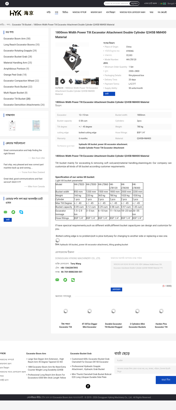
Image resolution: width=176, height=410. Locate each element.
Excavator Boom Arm (15, 38)
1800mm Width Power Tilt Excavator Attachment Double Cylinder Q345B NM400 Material (76, 91)
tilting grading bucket (118, 244)
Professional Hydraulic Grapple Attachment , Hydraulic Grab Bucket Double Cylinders (88, 368)
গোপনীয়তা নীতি (34, 397)
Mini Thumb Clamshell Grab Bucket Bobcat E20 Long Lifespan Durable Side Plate (91, 375)
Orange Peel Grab (13, 74)
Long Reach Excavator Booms (19, 44)
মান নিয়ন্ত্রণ (110, 12)
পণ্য (56, 12)
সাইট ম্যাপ (4, 380)
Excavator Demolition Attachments (22, 104)
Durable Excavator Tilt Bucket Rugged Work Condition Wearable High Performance (113, 325)
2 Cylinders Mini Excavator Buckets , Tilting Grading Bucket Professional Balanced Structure (137, 325)
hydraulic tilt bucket (69, 244)
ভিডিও (65, 12)
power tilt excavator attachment (93, 244)
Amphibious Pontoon (15, 68)
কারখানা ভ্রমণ (96, 12)
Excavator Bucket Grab (15, 56)
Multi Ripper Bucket (14, 92)
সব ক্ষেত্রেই (162, 12)
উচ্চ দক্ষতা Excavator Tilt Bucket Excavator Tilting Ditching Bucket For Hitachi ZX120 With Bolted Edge (65, 325)
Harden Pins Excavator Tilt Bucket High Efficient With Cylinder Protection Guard (161, 325)
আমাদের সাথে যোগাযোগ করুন (132, 12)
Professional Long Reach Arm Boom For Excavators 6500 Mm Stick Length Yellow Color (47, 377)
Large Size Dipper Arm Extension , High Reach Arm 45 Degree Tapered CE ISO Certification (46, 361)
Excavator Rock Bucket (15, 86)
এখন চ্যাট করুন (150, 3)
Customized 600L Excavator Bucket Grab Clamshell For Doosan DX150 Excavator (90, 360)
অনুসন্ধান (134, 3)
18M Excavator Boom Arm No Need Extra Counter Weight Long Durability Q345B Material (47, 369)
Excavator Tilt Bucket (21, 24)
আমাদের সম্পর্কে (79, 12)
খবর (151, 12)
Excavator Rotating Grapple (18, 50)
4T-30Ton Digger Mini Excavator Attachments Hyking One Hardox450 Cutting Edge (89, 325)
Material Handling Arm (15, 62)
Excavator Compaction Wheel (19, 80)
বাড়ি (48, 12)
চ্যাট (106, 94)
